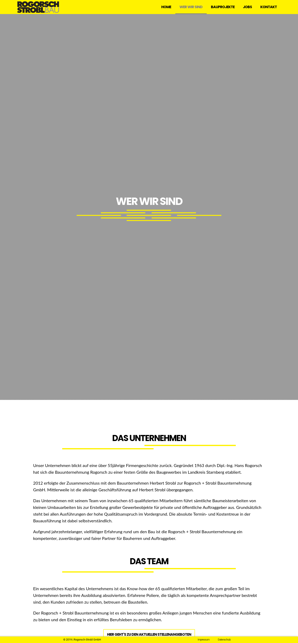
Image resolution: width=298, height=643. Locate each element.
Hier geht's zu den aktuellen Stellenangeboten (149, 634)
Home (166, 6)
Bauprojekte (223, 6)
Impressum (203, 639)
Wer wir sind (191, 6)
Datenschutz (224, 639)
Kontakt (268, 6)
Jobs (247, 6)
